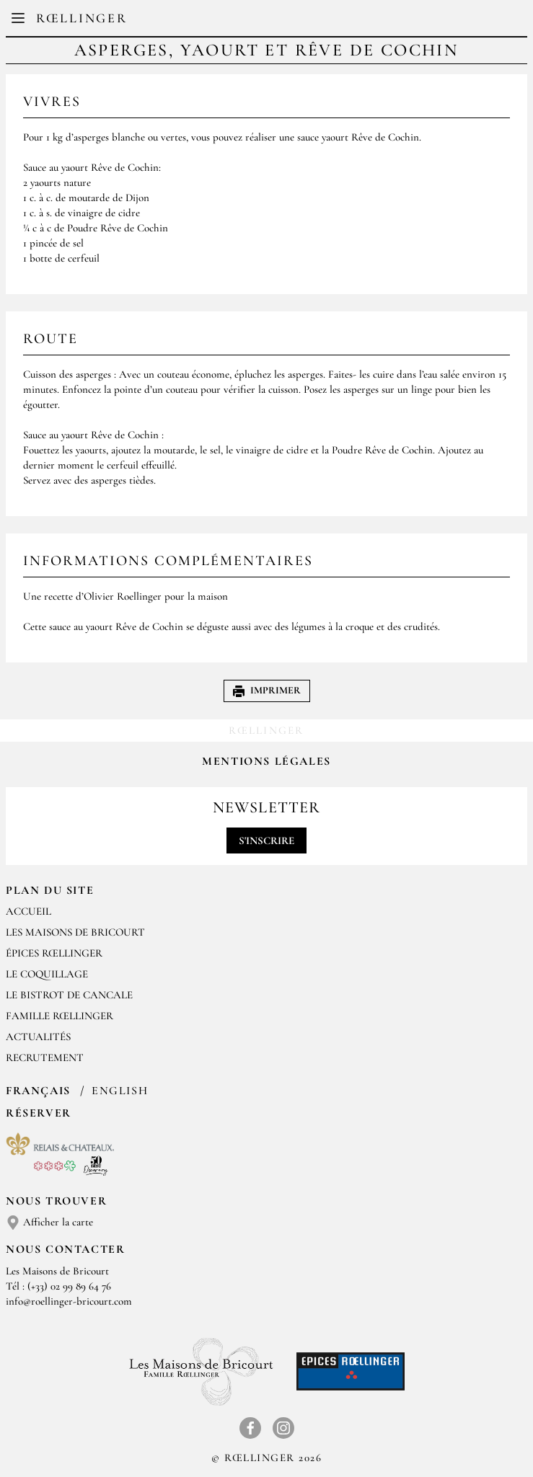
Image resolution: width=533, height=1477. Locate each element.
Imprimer (267, 690)
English (120, 1090)
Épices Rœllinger (54, 952)
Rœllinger (81, 18)
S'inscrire (266, 840)
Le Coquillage (47, 973)
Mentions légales (266, 761)
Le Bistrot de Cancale (69, 994)
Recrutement (45, 1057)
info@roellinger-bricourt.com (69, 1301)
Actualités (38, 1036)
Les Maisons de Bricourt (75, 932)
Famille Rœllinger (59, 1015)
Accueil (28, 911)
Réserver (38, 1113)
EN (278, 21)
